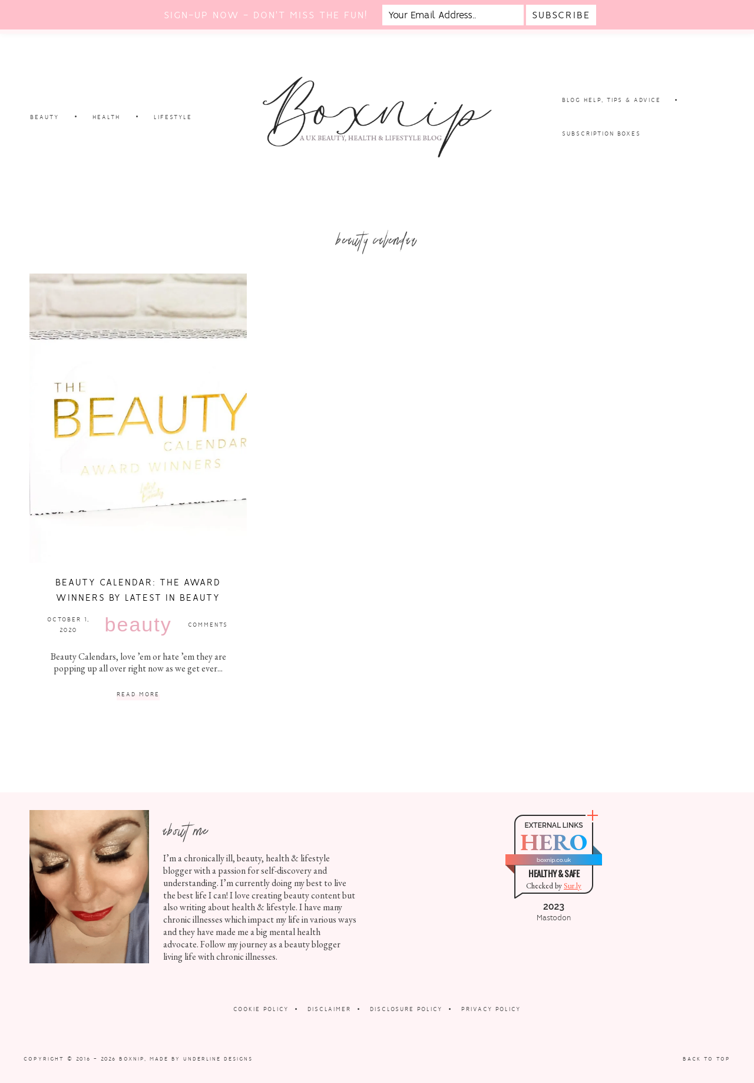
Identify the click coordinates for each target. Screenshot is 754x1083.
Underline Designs (218, 1058)
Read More (138, 695)
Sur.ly (572, 886)
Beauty (138, 624)
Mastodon (554, 918)
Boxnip (131, 1058)
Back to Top (706, 1058)
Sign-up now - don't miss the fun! (266, 15)
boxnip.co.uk (554, 860)
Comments (208, 624)
